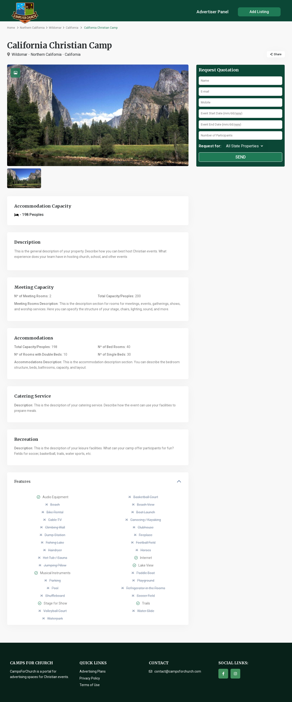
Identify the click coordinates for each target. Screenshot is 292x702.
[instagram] (235, 674)
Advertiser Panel (212, 11)
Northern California (32, 27)
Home (11, 27)
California (72, 27)
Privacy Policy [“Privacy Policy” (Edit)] (90, 678)
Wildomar (55, 27)
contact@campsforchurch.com (177, 671)
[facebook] (223, 674)
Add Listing (259, 11)
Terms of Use (90, 685)
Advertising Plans (93, 671)
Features (22, 481)
